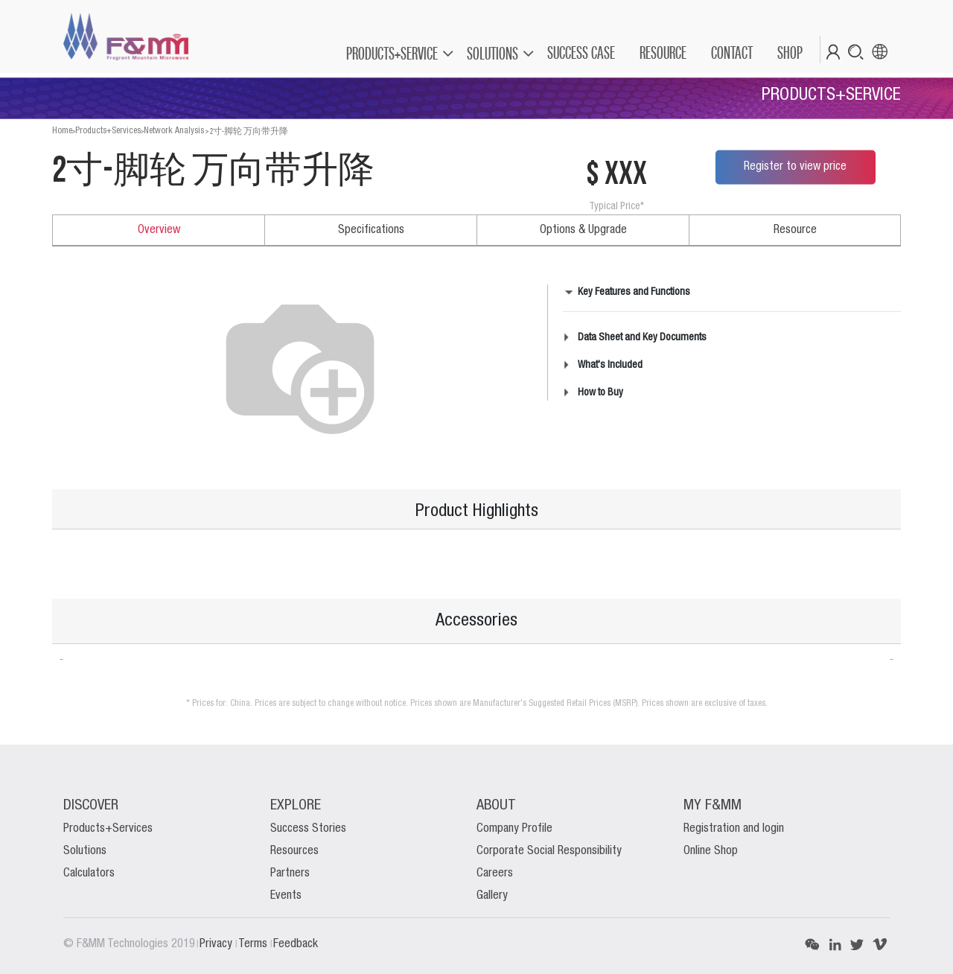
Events (286, 896)
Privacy (217, 944)
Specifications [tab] (371, 230)
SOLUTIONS (492, 53)
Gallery (492, 896)
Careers (494, 873)
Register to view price (795, 167)
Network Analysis (174, 131)
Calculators (89, 873)
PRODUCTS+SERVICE (392, 53)
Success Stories (308, 829)
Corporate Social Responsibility (549, 851)
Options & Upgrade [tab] (583, 230)
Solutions (84, 851)
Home (62, 131)
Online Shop (710, 851)
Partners (290, 873)
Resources (294, 851)
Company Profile (514, 829)
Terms (254, 944)
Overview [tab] (159, 230)
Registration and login (733, 829)
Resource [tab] (795, 230)
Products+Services (108, 131)
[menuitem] (580, 53)
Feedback (295, 944)
